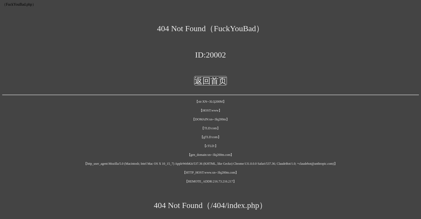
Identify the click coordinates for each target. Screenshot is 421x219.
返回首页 (210, 80)
